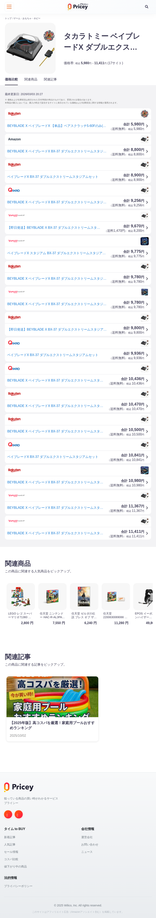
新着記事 (9, 836)
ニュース (87, 851)
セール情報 (11, 851)
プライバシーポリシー (18, 885)
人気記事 (9, 843)
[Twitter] (19, 814)
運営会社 (87, 836)
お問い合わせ (89, 843)
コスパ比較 (11, 858)
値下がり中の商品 (15, 865)
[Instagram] (8, 814)
